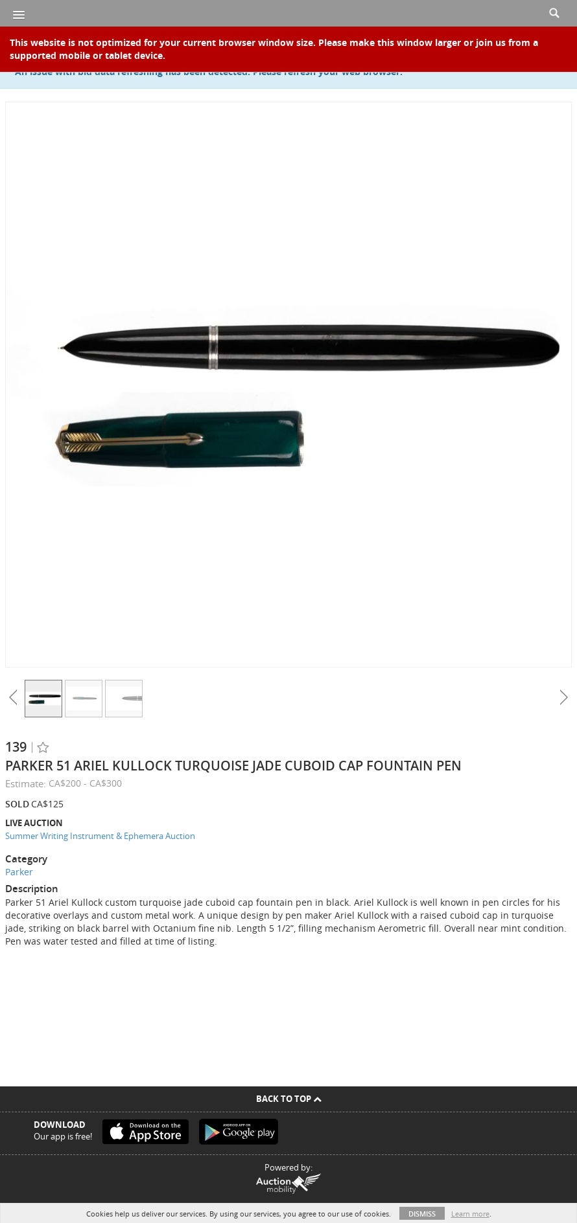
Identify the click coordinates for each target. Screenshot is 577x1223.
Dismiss (422, 1213)
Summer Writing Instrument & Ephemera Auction (100, 836)
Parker (19, 872)
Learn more (470, 1213)
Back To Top (289, 1099)
